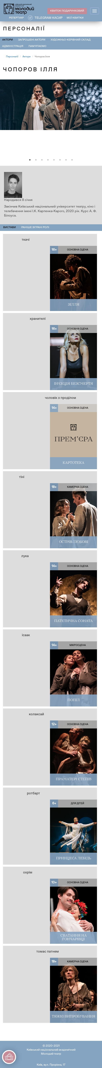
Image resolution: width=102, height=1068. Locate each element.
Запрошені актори (31, 40)
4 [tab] (48, 160)
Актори (7, 40)
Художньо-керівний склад (71, 40)
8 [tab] (72, 160)
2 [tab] (36, 160)
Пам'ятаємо (37, 46)
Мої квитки (75, 18)
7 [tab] (66, 160)
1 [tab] (30, 160)
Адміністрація (12, 46)
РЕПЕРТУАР (16, 18)
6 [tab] (60, 160)
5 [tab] (54, 160)
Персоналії (12, 57)
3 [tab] (42, 160)
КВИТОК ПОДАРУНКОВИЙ (67, 11)
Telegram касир (49, 17)
